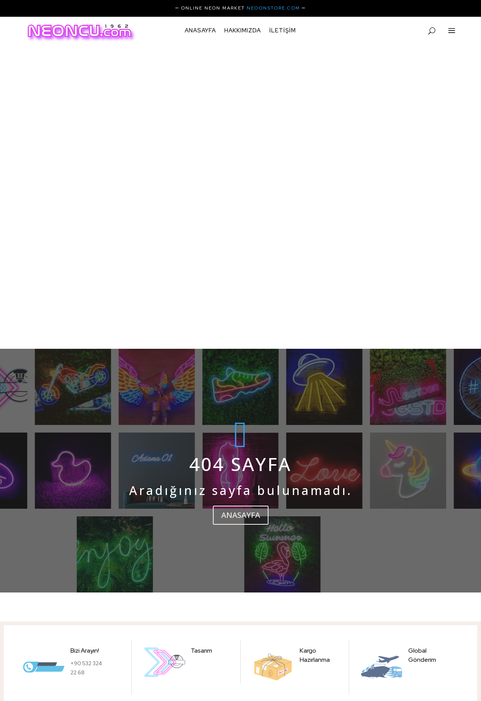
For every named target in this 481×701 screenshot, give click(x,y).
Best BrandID (371, 675)
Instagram (80, 680)
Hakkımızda (242, 31)
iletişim (282, 31)
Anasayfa (200, 31)
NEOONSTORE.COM (273, 8)
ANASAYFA (240, 240)
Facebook (110, 680)
